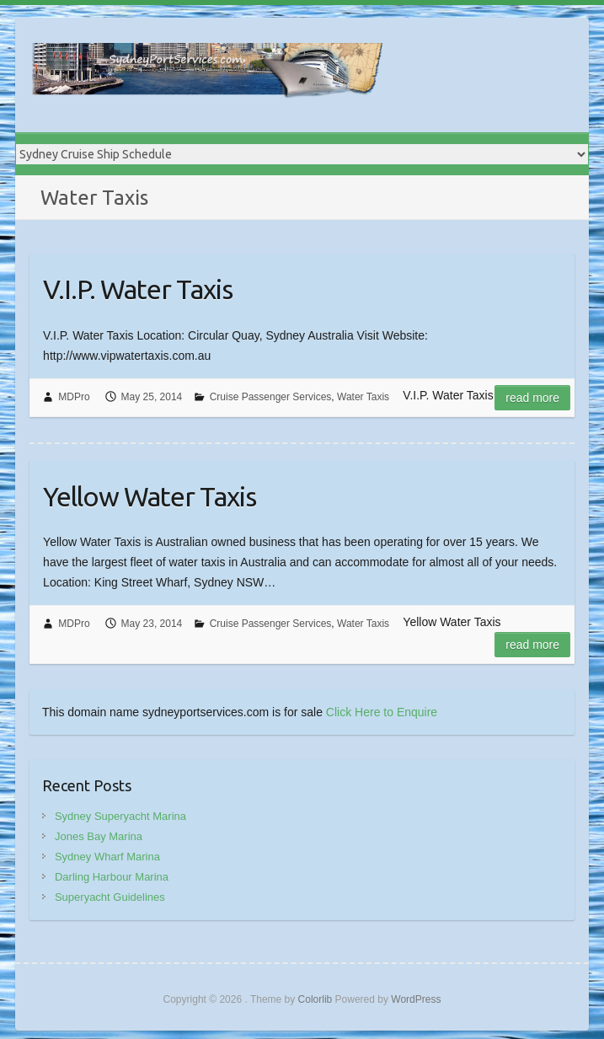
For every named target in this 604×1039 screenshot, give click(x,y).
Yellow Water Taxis (149, 496)
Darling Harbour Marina (111, 876)
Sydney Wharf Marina (107, 856)
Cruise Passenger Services (271, 397)
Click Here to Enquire (381, 712)
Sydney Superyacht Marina (120, 816)
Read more (532, 397)
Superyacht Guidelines (110, 897)
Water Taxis (363, 397)
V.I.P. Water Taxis (138, 289)
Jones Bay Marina (98, 836)
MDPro (73, 397)
